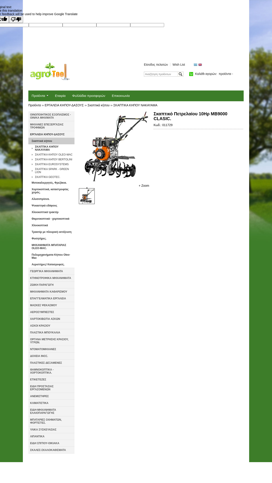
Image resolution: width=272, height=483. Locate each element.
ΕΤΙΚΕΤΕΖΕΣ (38, 379)
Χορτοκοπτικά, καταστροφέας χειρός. (50, 191)
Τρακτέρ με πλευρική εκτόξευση (52, 231)
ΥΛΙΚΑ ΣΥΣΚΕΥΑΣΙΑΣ (43, 429)
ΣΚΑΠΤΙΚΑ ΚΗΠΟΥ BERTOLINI (53, 159)
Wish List (178, 64)
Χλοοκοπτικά (40, 225)
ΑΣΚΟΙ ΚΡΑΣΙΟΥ (40, 325)
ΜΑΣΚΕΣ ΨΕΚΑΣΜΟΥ (43, 305)
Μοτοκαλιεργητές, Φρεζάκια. (49, 182)
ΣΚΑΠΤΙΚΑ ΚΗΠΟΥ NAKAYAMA (135, 105)
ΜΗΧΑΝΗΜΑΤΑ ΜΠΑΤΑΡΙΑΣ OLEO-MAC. (49, 247)
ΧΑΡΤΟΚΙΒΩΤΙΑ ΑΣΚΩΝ (45, 318)
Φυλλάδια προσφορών (88, 96)
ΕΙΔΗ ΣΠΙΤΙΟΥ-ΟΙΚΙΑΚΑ (44, 443)
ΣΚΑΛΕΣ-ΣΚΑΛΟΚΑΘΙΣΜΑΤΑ (48, 450)
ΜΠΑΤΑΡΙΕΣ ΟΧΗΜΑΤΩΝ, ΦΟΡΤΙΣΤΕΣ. (46, 421)
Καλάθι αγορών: (214, 74)
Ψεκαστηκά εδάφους (44, 205)
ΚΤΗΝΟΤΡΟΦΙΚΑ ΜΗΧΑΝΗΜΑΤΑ (50, 278)
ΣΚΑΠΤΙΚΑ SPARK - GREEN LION (52, 171)
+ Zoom (144, 185)
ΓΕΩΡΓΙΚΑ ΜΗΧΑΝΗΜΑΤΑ (46, 271)
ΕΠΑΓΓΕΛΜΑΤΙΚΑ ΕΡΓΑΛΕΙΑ (48, 298)
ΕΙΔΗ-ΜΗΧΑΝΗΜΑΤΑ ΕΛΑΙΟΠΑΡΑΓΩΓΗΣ (43, 411)
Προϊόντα (38, 96)
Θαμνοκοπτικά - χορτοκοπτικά (50, 218)
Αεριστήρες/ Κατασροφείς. (48, 264)
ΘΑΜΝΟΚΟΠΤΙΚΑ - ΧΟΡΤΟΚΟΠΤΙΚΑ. (42, 371)
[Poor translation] (16, 19)
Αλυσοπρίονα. (41, 199)
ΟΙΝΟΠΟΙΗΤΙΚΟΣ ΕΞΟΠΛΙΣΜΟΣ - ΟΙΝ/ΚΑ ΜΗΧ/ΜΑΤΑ (50, 116)
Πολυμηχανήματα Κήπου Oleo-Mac (51, 256)
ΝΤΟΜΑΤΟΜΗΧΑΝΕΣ (43, 349)
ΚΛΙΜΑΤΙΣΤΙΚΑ (39, 403)
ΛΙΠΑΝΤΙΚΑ (37, 436)
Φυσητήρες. (39, 238)
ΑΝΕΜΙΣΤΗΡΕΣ (39, 396)
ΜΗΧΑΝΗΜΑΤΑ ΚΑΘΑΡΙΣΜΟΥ (48, 291)
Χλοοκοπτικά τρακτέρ (45, 212)
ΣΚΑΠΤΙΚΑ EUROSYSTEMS (52, 164)
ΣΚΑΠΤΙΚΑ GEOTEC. (47, 177)
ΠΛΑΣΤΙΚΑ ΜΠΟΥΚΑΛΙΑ (45, 332)
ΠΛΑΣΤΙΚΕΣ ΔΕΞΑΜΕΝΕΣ (46, 362)
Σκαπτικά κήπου (98, 105)
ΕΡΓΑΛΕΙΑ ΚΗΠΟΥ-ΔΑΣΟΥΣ (64, 105)
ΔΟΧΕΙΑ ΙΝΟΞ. (39, 356)
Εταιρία (60, 96)
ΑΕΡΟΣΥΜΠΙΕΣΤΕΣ (42, 312)
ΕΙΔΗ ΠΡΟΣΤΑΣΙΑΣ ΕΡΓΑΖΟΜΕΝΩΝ (42, 388)
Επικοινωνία (121, 96)
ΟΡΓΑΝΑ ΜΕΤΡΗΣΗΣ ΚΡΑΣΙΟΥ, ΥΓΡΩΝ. (49, 341)
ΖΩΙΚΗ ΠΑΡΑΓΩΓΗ (42, 284)
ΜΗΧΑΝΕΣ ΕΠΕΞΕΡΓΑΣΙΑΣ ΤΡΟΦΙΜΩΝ (46, 126)
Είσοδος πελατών (156, 64)
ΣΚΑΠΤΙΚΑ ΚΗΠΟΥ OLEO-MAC (54, 154)
